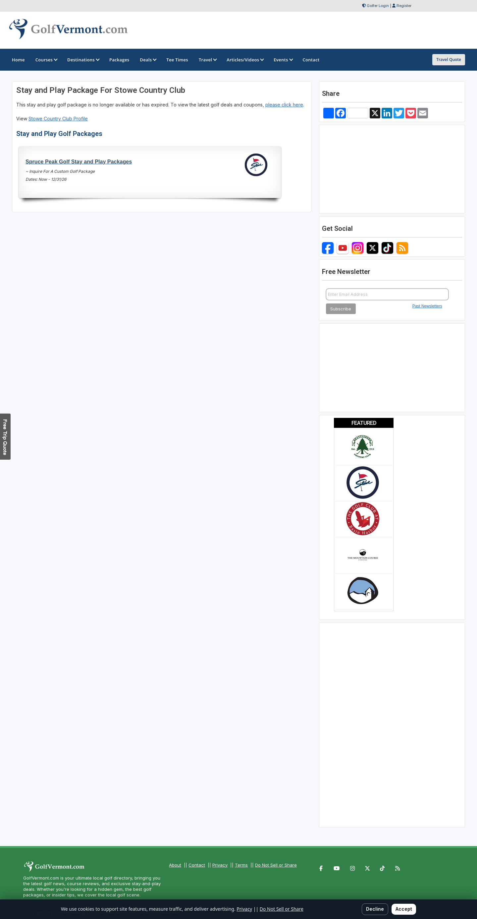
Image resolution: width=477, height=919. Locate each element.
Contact (196, 865)
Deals (148, 60)
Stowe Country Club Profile (58, 118)
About (175, 865)
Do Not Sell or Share (276, 865)
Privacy (220, 865)
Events (283, 60)
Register (404, 5)
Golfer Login (378, 5)
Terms (241, 865)
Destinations (83, 60)
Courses (46, 60)
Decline (375, 909)
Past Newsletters (427, 306)
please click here (284, 104)
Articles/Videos (245, 60)
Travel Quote (448, 59)
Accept (404, 909)
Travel (207, 60)
